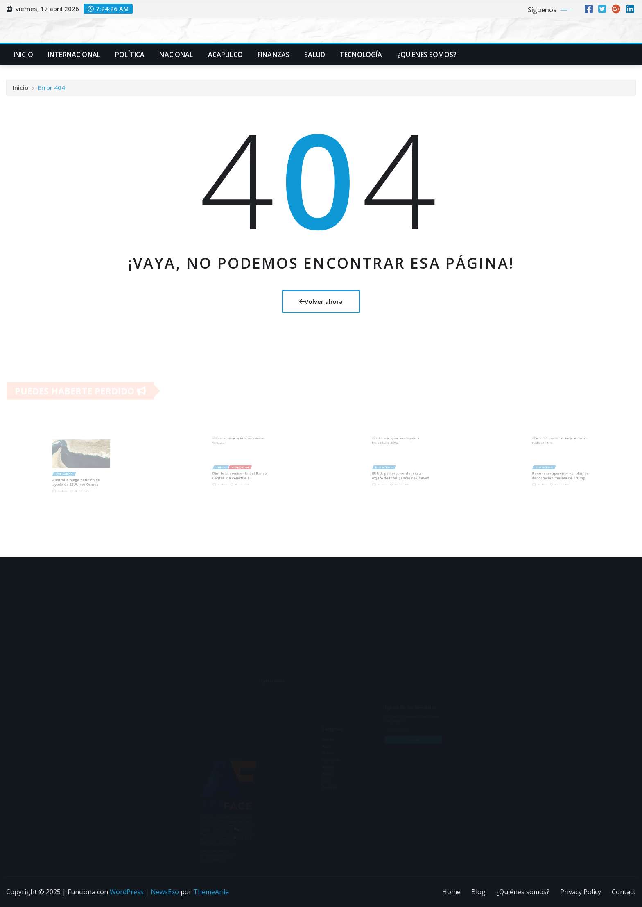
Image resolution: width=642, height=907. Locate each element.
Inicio (23, 54)
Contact (623, 891)
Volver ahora (321, 301)
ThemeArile (211, 891)
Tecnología (361, 54)
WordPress (127, 891)
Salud (314, 54)
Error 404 (51, 90)
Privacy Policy (580, 891)
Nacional (176, 54)
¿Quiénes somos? (522, 891)
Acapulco (225, 54)
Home (451, 891)
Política (130, 54)
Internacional (74, 54)
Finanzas (273, 54)
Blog (478, 891)
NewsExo (165, 891)
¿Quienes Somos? (427, 54)
